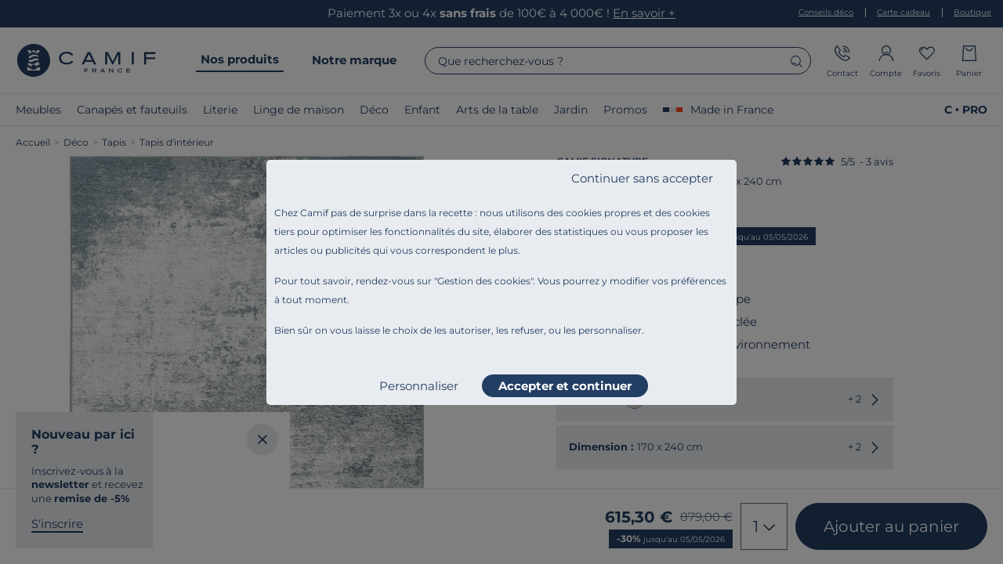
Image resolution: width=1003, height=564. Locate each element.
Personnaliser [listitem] (418, 385)
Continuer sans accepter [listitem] (642, 178)
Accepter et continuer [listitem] (565, 385)
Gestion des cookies (483, 281)
